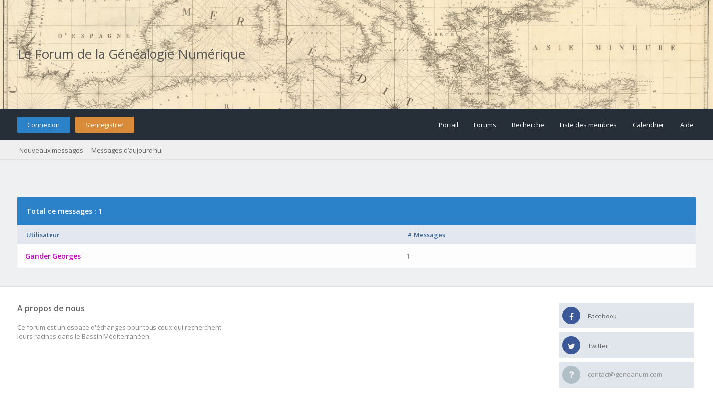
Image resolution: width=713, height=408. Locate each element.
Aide (687, 124)
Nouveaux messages (51, 150)
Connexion (43, 124)
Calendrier (648, 124)
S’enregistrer (104, 124)
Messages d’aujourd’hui (127, 150)
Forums (485, 124)
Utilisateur (43, 234)
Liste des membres (588, 124)
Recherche (528, 124)
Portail (448, 124)
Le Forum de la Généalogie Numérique (131, 54)
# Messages (426, 234)
